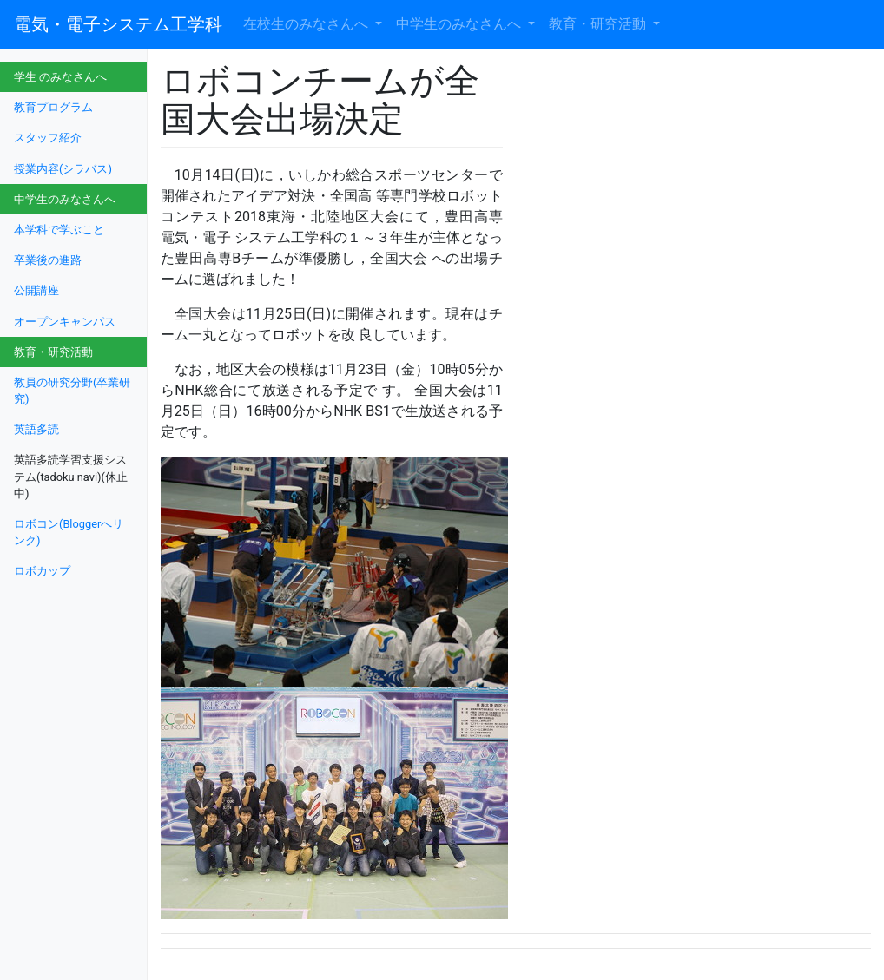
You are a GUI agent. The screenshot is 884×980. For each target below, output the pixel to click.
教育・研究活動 (599, 24)
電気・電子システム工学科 (118, 24)
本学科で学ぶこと (59, 229)
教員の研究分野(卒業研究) (72, 390)
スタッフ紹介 (48, 137)
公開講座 (36, 290)
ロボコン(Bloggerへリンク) (68, 532)
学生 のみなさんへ (60, 76)
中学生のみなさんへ (460, 24)
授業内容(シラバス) (63, 168)
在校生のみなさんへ (307, 24)
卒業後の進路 (48, 259)
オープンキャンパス (64, 321)
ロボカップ (42, 570)
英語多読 (36, 429)
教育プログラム (53, 107)
